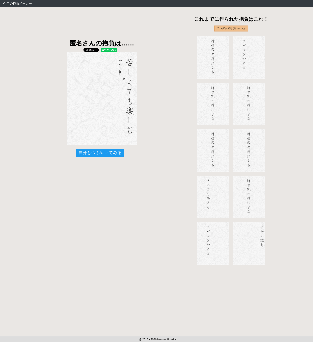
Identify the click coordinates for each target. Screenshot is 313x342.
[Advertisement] (102, 26)
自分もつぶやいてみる (100, 152)
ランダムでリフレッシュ (231, 28)
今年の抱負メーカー (17, 3)
